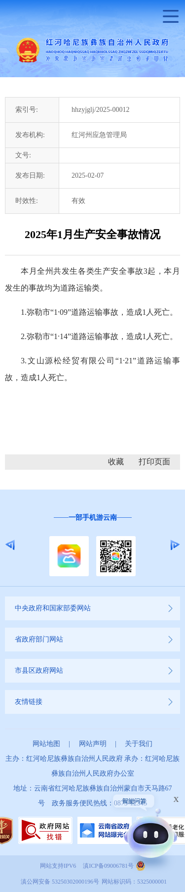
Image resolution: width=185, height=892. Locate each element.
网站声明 (93, 743)
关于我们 (138, 743)
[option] (92, 545)
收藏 (116, 461)
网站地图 (46, 743)
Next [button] (175, 545)
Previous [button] (10, 545)
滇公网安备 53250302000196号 (60, 881)
